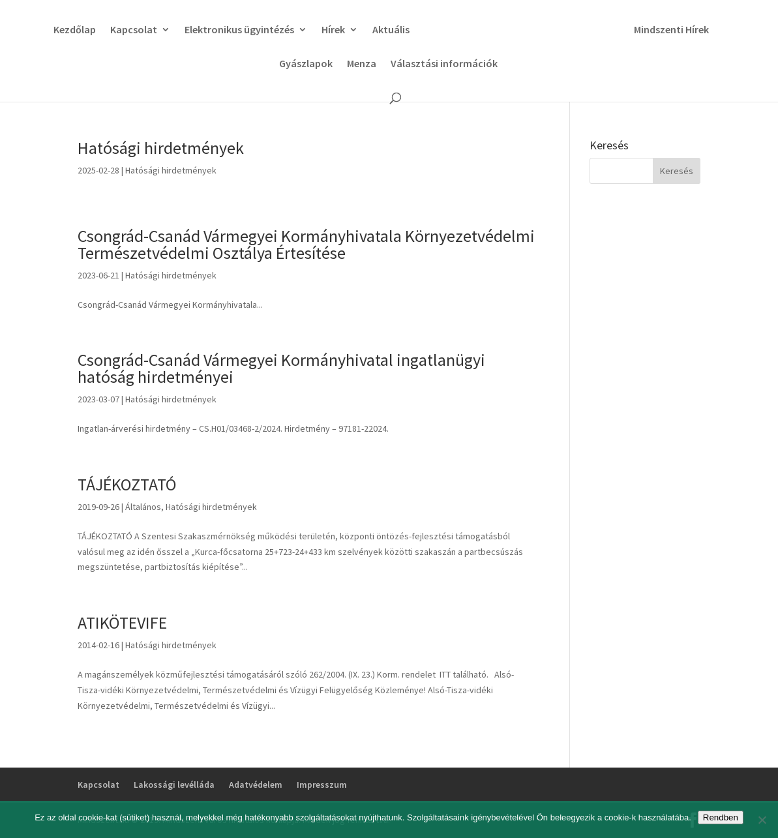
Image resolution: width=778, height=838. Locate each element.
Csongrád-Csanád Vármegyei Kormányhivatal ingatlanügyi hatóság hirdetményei (281, 368)
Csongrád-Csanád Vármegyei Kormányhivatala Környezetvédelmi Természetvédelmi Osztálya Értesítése (306, 244)
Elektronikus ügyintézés (239, 30)
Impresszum (322, 784)
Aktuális (391, 30)
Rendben (720, 817)
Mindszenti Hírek (671, 30)
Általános (143, 507)
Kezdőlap (74, 30)
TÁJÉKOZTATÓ (127, 484)
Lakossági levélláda (174, 784)
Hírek (333, 30)
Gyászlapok (306, 64)
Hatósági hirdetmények (161, 147)
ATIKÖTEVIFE (122, 622)
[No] (761, 819)
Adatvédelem (255, 784)
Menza (361, 64)
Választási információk (444, 64)
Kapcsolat (133, 30)
